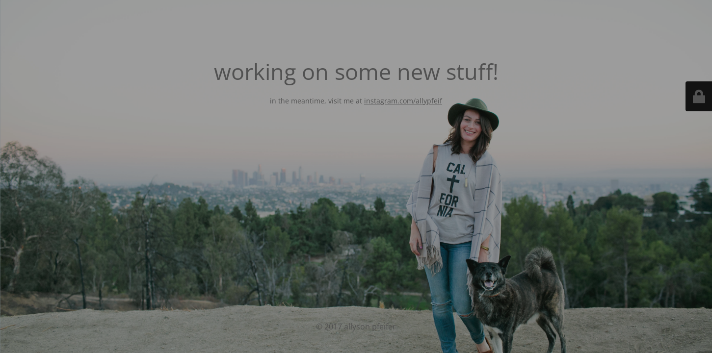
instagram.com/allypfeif (403, 100)
